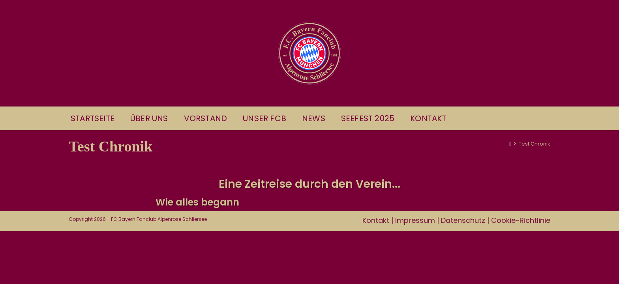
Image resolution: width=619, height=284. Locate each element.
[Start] (510, 144)
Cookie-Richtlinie (520, 273)
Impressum (415, 273)
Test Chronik (534, 144)
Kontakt (375, 273)
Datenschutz (463, 273)
